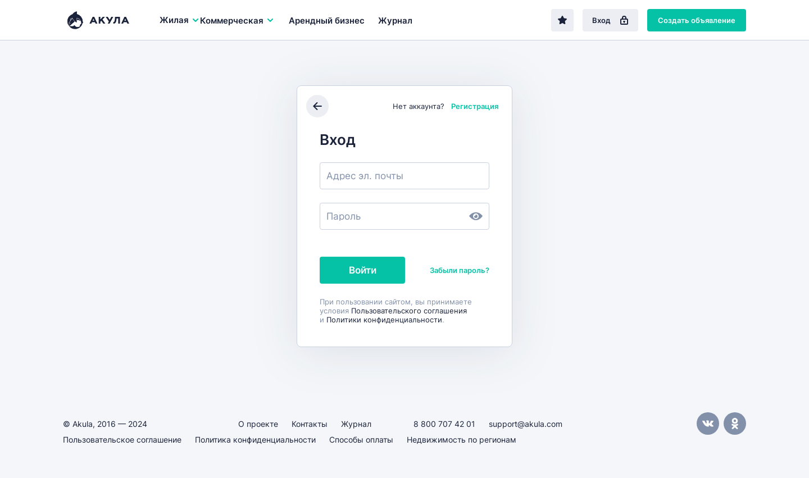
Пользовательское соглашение (122, 439)
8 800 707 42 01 (444, 424)
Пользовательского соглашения (409, 310)
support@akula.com (525, 424)
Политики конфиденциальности (384, 319)
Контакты (310, 424)
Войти (362, 270)
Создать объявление (696, 20)
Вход (610, 20)
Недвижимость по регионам (461, 439)
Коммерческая (237, 20)
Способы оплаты (361, 439)
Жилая (180, 20)
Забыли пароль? (459, 270)
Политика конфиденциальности (255, 439)
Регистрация (474, 106)
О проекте (258, 424)
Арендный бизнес (327, 20)
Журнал (395, 20)
